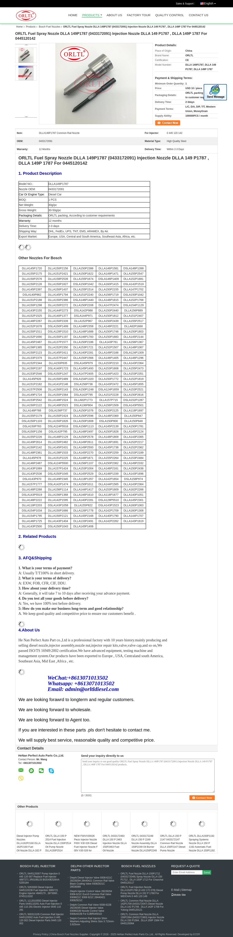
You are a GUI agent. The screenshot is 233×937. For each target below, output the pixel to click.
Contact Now (162, 122)
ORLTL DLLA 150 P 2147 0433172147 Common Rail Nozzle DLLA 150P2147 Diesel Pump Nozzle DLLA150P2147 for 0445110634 (172, 847)
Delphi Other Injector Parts (90, 868)
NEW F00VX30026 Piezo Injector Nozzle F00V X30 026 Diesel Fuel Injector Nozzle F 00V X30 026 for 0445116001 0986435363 (86, 847)
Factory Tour (138, 15)
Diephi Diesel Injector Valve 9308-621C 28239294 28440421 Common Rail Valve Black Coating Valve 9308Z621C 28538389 (92, 882)
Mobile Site (178, 894)
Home (72, 15)
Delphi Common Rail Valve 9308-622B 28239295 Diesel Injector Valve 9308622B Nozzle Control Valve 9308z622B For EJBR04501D (90, 909)
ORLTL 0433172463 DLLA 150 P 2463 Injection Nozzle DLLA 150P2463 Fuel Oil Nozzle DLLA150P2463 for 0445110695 (114, 847)
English (211, 2)
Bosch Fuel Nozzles (49, 26)
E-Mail (175, 889)
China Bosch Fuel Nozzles (64, 934)
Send (207, 872)
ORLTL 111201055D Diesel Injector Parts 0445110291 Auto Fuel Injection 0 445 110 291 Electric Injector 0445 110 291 (40, 905)
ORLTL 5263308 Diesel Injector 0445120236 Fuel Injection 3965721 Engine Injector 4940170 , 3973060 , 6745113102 (39, 892)
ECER (196, 934)
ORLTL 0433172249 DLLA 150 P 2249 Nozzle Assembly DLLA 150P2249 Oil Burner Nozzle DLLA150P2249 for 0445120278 (144, 845)
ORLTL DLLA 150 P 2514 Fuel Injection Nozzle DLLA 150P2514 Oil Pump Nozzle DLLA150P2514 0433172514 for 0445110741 (58, 847)
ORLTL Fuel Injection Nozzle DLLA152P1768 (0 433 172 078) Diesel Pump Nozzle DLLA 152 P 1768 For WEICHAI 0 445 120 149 (142, 892)
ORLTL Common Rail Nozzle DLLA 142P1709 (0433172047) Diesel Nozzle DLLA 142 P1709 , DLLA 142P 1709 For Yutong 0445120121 (142, 905)
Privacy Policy (40, 934)
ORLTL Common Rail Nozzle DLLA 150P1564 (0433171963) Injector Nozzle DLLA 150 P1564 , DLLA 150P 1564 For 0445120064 (142, 919)
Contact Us (198, 15)
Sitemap (186, 889)
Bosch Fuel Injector (37, 866)
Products (90, 15)
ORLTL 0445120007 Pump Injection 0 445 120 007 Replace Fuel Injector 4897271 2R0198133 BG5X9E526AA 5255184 (39, 878)
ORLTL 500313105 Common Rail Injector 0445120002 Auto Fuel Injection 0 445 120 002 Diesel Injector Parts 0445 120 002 (41, 919)
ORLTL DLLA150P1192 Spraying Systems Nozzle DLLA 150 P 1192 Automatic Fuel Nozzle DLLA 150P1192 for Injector (202, 845)
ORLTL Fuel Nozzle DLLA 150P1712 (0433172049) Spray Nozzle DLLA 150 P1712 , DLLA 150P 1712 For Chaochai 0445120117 (142, 878)
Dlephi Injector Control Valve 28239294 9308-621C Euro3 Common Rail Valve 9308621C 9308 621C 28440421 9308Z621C (91, 896)
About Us (114, 15)
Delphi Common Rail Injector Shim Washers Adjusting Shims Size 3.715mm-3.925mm (92, 921)
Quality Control (169, 15)
